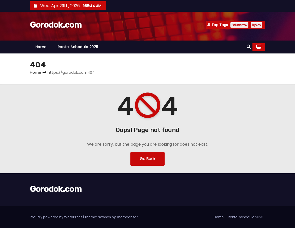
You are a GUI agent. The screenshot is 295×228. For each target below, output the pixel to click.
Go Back (147, 158)
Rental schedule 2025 (78, 46)
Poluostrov (239, 25)
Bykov (256, 25)
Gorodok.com (56, 25)
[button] (249, 47)
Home (41, 46)
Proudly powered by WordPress (56, 217)
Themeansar (127, 217)
